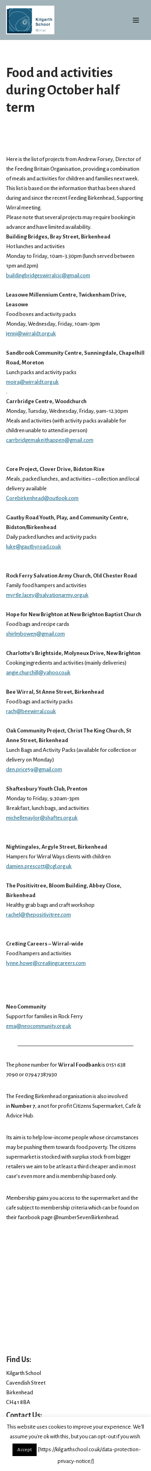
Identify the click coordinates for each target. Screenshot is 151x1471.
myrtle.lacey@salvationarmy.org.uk (47, 595)
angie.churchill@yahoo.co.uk (38, 673)
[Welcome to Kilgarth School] (30, 20)
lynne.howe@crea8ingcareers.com (46, 963)
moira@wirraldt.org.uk (32, 382)
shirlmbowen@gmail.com (35, 634)
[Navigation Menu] (136, 20)
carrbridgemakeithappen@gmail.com (49, 440)
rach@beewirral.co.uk (31, 711)
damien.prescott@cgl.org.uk (39, 866)
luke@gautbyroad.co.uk (33, 547)
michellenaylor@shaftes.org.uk (42, 818)
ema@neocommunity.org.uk (38, 1026)
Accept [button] (24, 1449)
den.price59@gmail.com (34, 769)
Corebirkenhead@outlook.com (42, 498)
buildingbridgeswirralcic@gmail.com (48, 275)
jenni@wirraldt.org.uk (31, 334)
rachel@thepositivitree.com (38, 915)
